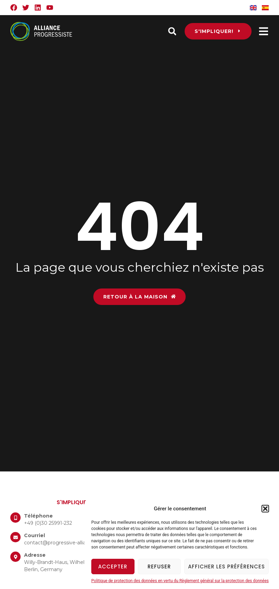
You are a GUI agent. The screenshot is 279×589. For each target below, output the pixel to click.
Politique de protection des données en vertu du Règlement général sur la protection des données (180, 580)
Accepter (112, 566)
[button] (265, 508)
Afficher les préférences (226, 566)
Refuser (159, 566)
